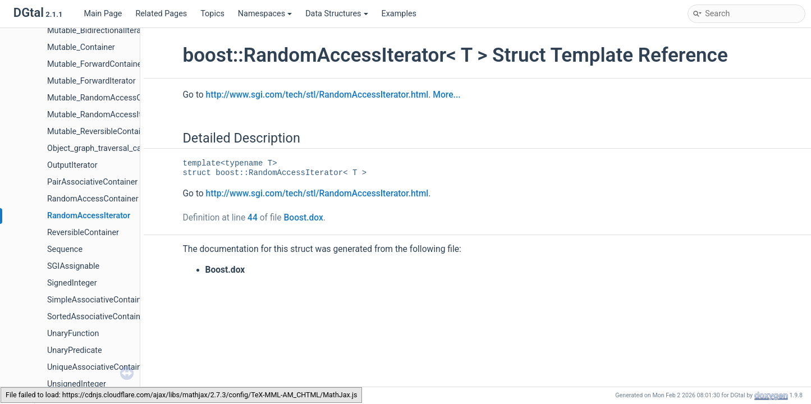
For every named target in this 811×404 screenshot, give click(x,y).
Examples (399, 14)
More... (446, 95)
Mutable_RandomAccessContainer (109, 98)
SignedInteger (72, 283)
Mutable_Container (81, 47)
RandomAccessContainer (93, 199)
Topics (212, 14)
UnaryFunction (73, 333)
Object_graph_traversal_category (105, 148)
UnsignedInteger (76, 384)
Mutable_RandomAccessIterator (105, 115)
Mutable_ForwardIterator (91, 81)
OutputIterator (72, 165)
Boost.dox (303, 218)
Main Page (103, 14)
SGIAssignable (73, 266)
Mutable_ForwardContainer (95, 64)
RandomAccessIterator (88, 216)
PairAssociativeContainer (92, 182)
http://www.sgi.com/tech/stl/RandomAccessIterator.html (317, 95)
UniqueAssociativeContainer (98, 367)
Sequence (65, 249)
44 (253, 218)
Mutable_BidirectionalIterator (99, 30)
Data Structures (336, 14)
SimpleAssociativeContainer (97, 300)
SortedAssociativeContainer (97, 317)
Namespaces (265, 14)
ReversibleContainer (83, 232)
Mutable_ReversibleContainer (99, 131)
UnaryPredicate (74, 350)
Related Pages (161, 14)
